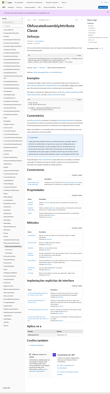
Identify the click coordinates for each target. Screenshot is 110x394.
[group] (55, 60)
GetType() (30, 248)
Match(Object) (32, 260)
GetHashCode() (32, 242)
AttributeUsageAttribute (41, 72)
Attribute (42, 67)
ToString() (30, 273)
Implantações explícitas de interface (98, 37)
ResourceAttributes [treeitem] (9, 292)
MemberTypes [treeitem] (7, 213)
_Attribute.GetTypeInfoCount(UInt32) (38, 309)
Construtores (91, 30)
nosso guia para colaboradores (38, 370)
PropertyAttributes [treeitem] (9, 279)
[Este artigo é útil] (100, 48)
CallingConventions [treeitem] (9, 124)
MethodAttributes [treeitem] (9, 217)
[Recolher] (22, 18)
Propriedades (91, 33)
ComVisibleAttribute (55, 72)
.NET (34, 20)
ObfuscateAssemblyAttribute (36, 85)
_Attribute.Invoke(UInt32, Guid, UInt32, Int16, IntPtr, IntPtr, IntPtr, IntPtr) (38, 318)
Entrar (106, 2)
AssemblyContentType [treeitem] (10, 49)
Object (35, 67)
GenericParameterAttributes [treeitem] (11, 170)
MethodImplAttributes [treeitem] (10, 226)
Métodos (90, 35)
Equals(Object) (32, 235)
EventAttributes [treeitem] (8, 151)
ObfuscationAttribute (33, 95)
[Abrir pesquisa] (102, 2)
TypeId (29, 213)
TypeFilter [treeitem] (6, 322)
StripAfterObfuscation (54, 85)
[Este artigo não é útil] (102, 48)
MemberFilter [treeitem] (7, 207)
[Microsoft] (3, 2)
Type (45, 248)
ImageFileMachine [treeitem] (9, 180)
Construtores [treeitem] (8, 249)
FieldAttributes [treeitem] (8, 164)
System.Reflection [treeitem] (8, 30)
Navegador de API (44, 20)
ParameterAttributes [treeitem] (9, 259)
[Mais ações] (81, 20)
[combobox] (12, 22)
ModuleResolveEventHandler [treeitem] (11, 240)
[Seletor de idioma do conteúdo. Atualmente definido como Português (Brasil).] (9, 391)
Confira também (92, 42)
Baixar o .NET (103, 7)
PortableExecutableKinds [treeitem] (10, 273)
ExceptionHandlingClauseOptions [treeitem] (13, 160)
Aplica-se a (91, 40)
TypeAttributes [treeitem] (8, 315)
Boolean (48, 202)
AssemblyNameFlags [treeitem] (9, 95)
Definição (91, 23)
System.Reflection (39, 41)
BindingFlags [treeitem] (7, 121)
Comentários (91, 28)
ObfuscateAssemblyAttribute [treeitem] (13, 246)
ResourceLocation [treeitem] (8, 296)
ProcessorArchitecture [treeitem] (10, 276)
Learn (28, 20)
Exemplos (90, 25)
